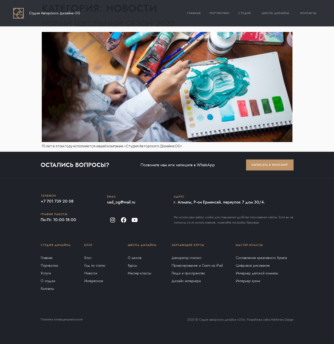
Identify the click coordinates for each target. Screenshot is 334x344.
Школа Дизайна (277, 13)
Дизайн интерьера (186, 280)
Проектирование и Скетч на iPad (197, 265)
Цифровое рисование (253, 265)
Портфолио (220, 13)
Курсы (132, 265)
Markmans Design (282, 319)
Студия (245, 13)
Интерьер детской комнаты (257, 273)
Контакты (308, 13)
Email (111, 197)
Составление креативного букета (261, 257)
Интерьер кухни (248, 280)
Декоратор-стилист (186, 257)
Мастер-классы (139, 273)
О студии (48, 280)
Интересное (93, 280)
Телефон (48, 196)
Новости (90, 273)
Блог (88, 257)
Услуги (46, 273)
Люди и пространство (188, 273)
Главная (194, 13)
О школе (135, 257)
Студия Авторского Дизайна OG (54, 13)
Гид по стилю (94, 265)
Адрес (179, 197)
